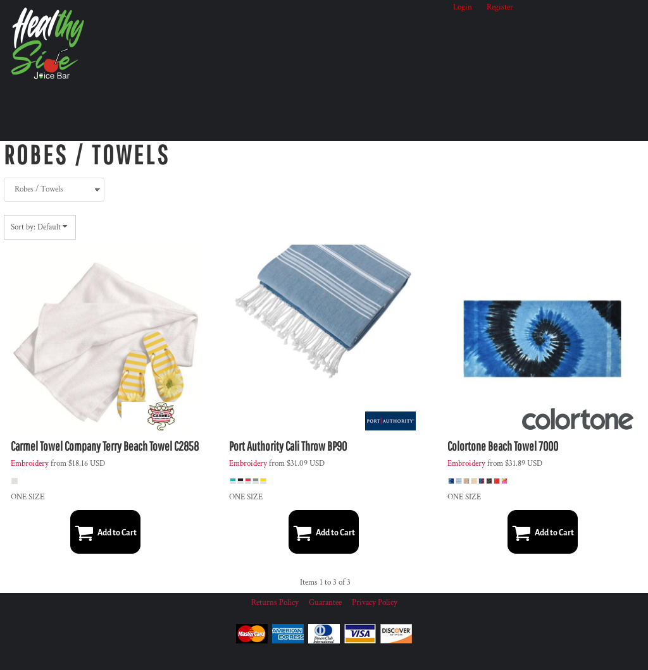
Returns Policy (275, 602)
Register (500, 7)
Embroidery (30, 463)
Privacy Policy (374, 602)
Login (462, 7)
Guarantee (325, 602)
